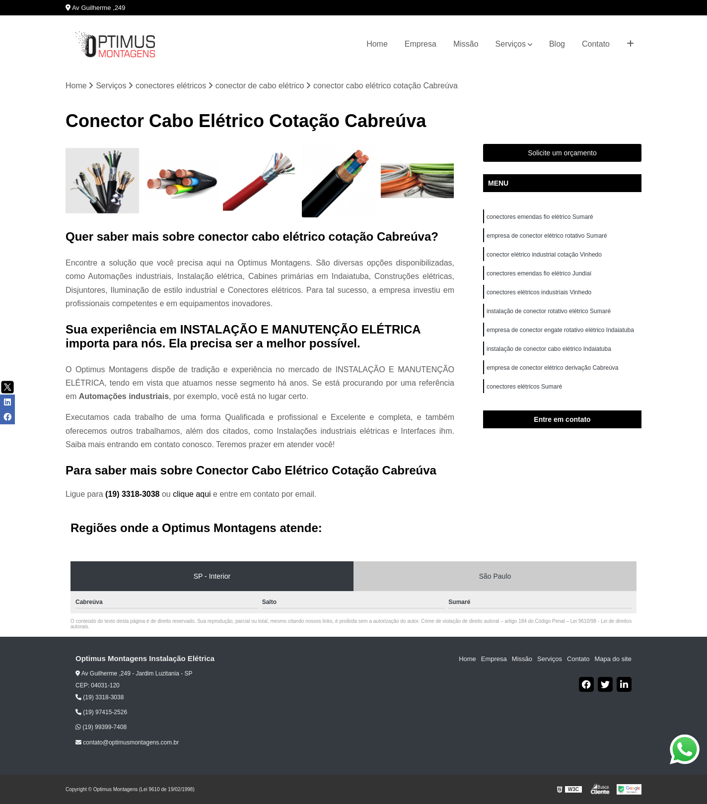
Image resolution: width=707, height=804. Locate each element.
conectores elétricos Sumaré (524, 386)
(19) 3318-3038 (133, 494)
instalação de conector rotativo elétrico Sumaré (549, 311)
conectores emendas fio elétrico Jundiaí (539, 273)
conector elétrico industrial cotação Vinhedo (545, 254)
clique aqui (192, 494)
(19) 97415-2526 (101, 712)
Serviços (510, 44)
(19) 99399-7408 (101, 727)
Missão (466, 44)
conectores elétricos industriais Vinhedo (540, 292)
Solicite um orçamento (562, 153)
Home (377, 44)
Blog (557, 44)
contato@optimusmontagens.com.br (127, 742)
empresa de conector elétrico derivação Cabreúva (552, 367)
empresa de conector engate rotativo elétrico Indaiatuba (561, 330)
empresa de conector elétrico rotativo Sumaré (547, 235)
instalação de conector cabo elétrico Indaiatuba (550, 348)
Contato (596, 44)
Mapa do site (612, 659)
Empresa (420, 44)
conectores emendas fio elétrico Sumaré (540, 216)
